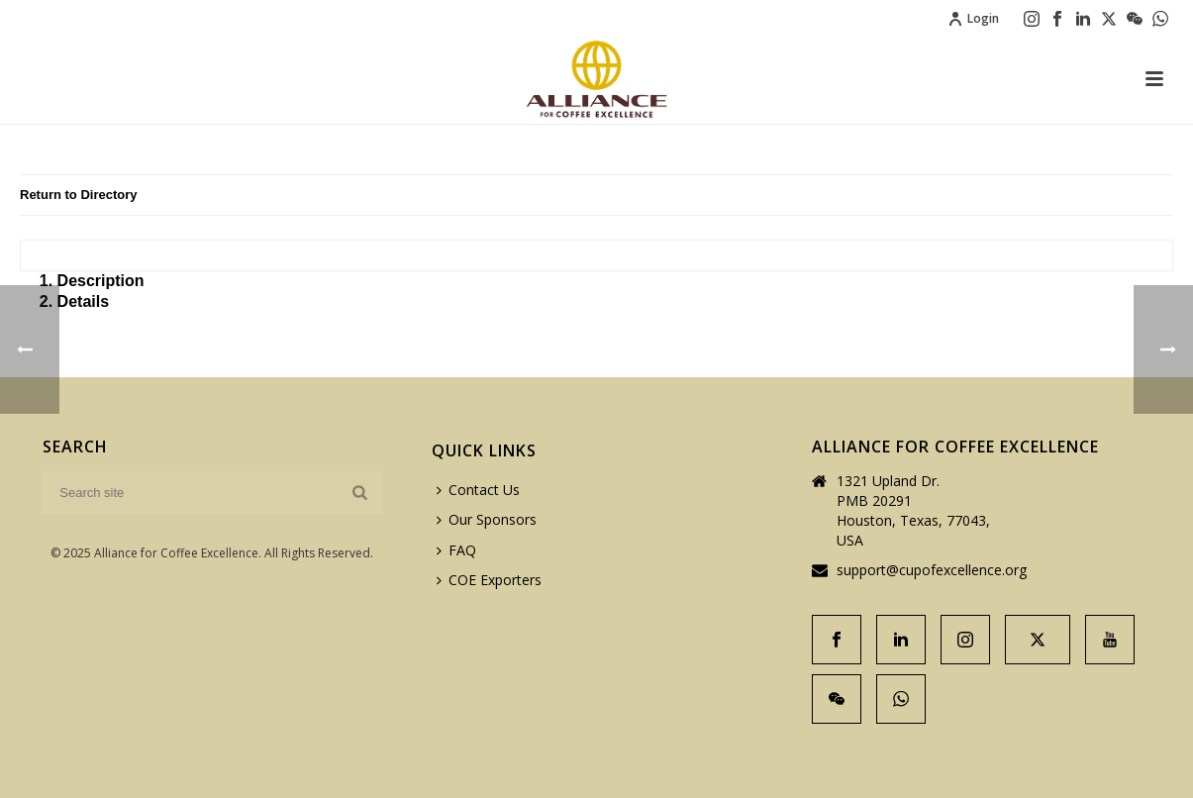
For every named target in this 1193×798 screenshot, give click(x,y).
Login (973, 18)
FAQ (456, 550)
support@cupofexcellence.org (932, 570)
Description (101, 280)
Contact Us (478, 489)
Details (83, 301)
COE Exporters (489, 579)
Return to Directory (78, 194)
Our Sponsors (487, 519)
